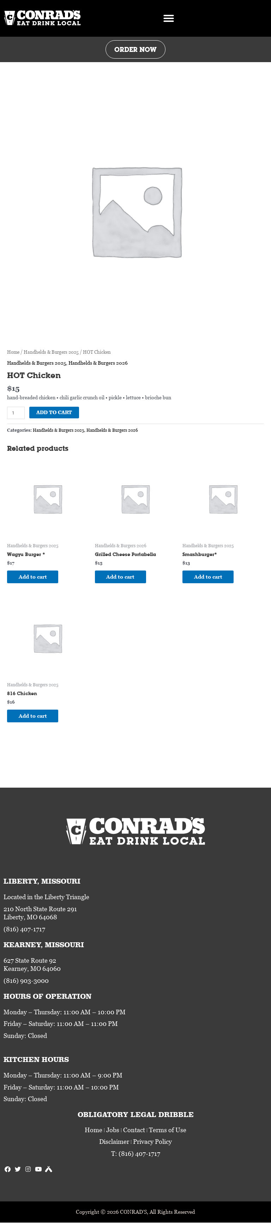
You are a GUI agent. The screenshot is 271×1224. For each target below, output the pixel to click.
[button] (168, 18)
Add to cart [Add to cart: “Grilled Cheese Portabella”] (123, 577)
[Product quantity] (16, 413)
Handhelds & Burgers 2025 (51, 352)
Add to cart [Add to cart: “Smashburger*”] (211, 577)
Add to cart (54, 412)
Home (13, 352)
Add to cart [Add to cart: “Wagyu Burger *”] (35, 577)
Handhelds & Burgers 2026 (98, 363)
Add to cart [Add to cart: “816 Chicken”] (35, 716)
